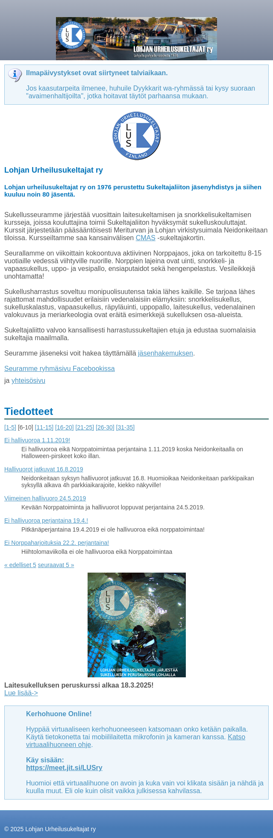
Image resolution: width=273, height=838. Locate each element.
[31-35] (125, 427)
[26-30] (105, 427)
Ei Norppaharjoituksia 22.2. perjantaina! (56, 542)
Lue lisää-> (21, 693)
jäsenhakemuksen (165, 353)
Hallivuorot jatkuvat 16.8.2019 (43, 469)
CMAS (146, 237)
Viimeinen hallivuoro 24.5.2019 (45, 498)
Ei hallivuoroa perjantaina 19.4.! (46, 520)
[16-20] (64, 427)
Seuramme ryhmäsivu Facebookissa (59, 368)
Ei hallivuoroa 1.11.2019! (37, 440)
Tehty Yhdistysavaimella (36, 819)
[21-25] (85, 427)
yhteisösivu (28, 380)
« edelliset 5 (20, 565)
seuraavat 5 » (56, 565)
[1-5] (10, 427)
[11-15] (44, 427)
